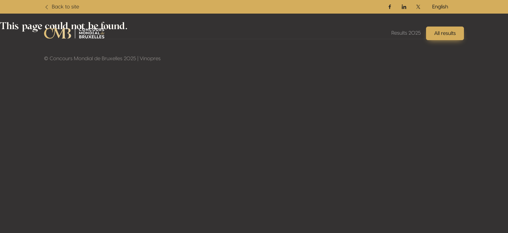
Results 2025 (406, 33)
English (440, 6)
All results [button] (445, 33)
